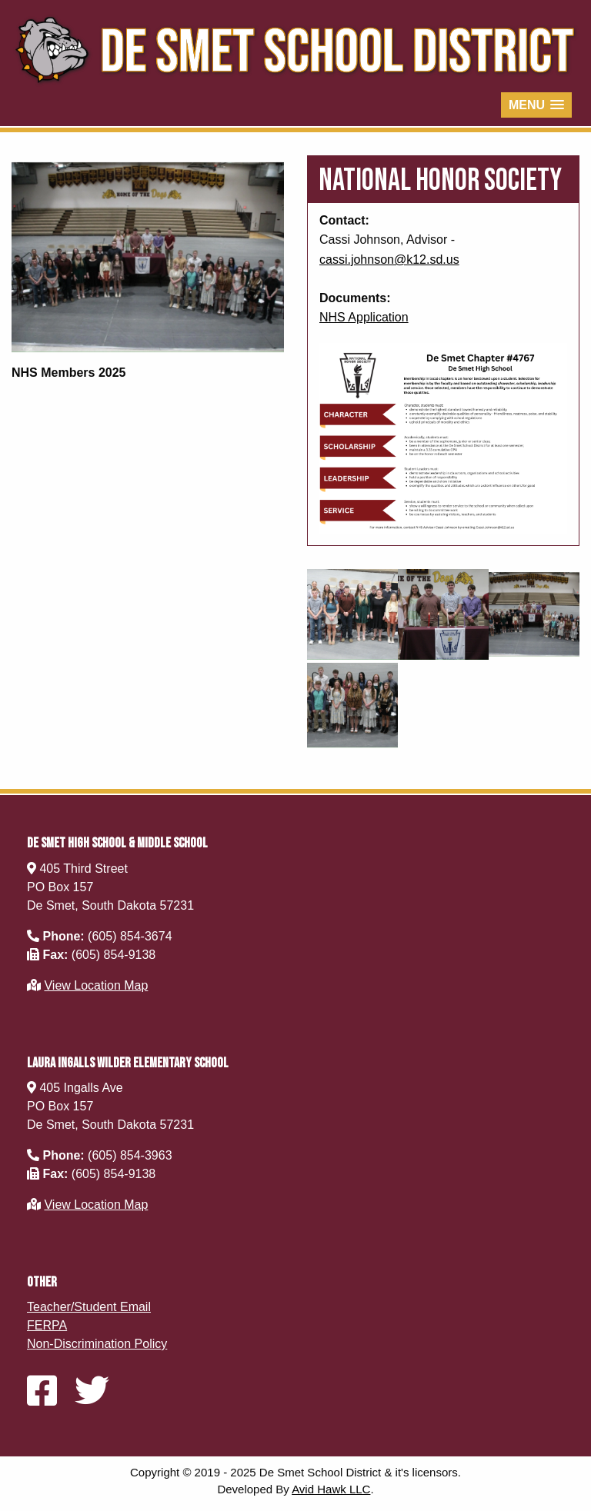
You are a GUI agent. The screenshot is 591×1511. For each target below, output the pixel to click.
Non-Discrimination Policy (97, 1343)
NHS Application (364, 317)
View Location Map (96, 985)
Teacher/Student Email (89, 1306)
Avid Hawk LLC (331, 1489)
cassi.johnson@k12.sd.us (389, 259)
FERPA (47, 1325)
